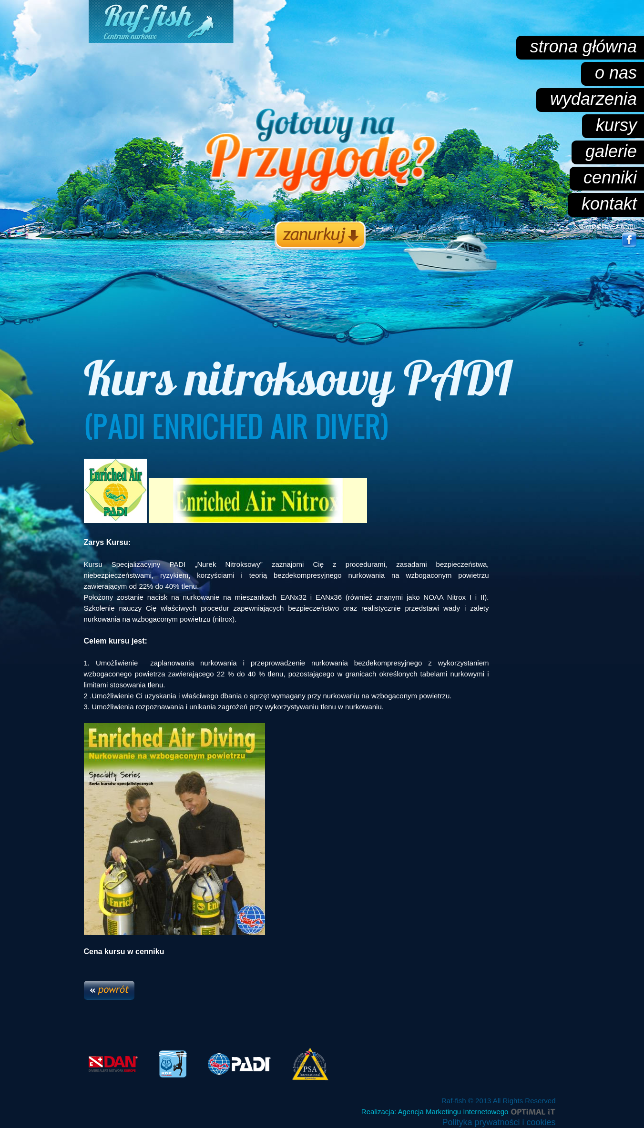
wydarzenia (593, 99)
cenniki (610, 177)
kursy (616, 125)
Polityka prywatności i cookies (498, 1122)
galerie (611, 151)
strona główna (583, 46)
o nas (616, 72)
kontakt (609, 203)
